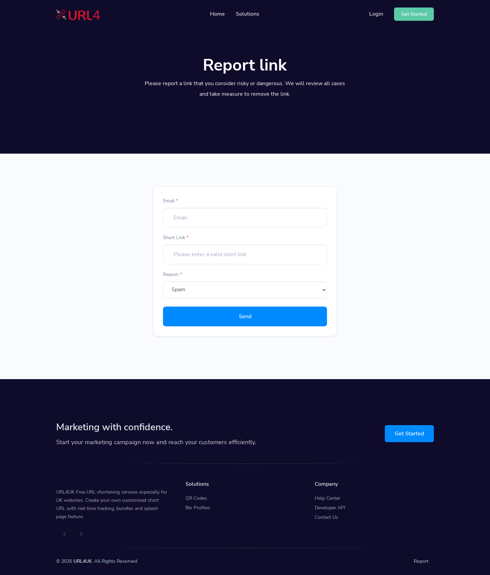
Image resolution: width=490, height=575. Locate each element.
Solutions (247, 14)
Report (421, 561)
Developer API (330, 507)
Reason (172, 274)
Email (170, 201)
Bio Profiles (197, 507)
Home (217, 14)
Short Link (176, 237)
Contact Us (326, 517)
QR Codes (196, 498)
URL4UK (83, 561)
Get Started (409, 433)
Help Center (327, 498)
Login (376, 14)
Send (245, 316)
